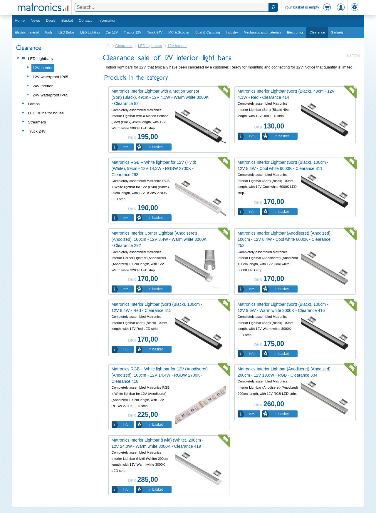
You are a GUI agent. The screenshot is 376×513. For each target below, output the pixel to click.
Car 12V (111, 32)
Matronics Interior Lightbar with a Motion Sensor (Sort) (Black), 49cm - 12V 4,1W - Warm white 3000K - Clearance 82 (160, 97)
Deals (51, 20)
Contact (85, 20)
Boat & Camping (207, 32)
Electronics (295, 32)
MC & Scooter (178, 32)
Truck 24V (154, 32)
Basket (67, 20)
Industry (232, 32)
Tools (49, 32)
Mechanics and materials (262, 32)
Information (107, 20)
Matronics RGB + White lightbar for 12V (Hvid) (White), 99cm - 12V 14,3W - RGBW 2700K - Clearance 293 (154, 168)
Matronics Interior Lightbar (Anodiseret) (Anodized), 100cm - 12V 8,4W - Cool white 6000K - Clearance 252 (285, 239)
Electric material (27, 32)
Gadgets (337, 32)
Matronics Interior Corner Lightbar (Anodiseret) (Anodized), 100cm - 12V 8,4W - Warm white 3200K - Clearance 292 (159, 239)
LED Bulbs (66, 32)
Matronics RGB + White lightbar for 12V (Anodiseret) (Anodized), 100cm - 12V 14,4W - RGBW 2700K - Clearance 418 (160, 375)
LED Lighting (90, 32)
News (35, 20)
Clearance (317, 32)
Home (20, 20)
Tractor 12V (132, 32)
